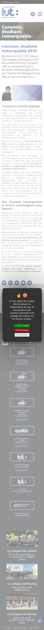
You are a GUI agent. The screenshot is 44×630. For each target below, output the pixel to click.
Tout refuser (22, 330)
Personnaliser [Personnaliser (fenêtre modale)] (22, 334)
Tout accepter (22, 325)
